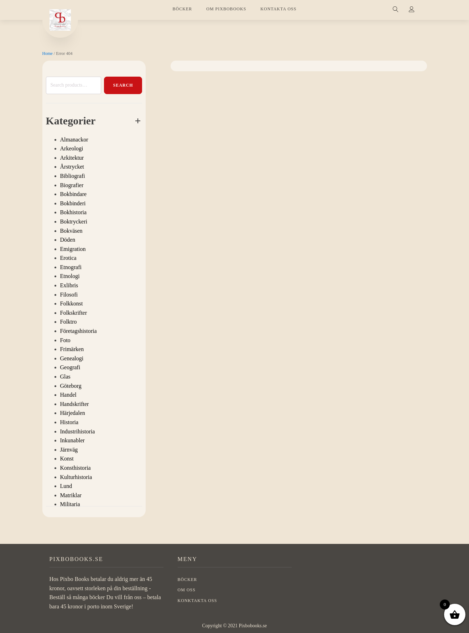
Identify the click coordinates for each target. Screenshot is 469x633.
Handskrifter (74, 404)
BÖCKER (182, 8)
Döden (67, 240)
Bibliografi (72, 176)
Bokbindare (73, 194)
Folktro (68, 322)
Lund (66, 486)
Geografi (70, 367)
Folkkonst (71, 303)
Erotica (68, 258)
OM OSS (187, 589)
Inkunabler (72, 440)
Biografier (72, 185)
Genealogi (72, 358)
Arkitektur (72, 158)
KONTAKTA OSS (278, 8)
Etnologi (70, 276)
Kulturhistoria (76, 477)
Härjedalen (72, 413)
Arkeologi (71, 148)
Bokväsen (71, 231)
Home (47, 53)
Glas (65, 377)
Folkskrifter (73, 313)
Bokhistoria (73, 212)
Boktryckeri (73, 221)
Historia (69, 422)
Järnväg (69, 450)
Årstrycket (72, 167)
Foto (65, 340)
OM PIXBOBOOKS (226, 8)
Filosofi (69, 295)
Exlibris (69, 285)
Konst (67, 459)
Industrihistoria (77, 431)
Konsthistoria (75, 468)
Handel (68, 395)
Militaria (70, 504)
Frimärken (72, 349)
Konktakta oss (197, 600)
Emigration (73, 249)
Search (123, 85)
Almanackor (74, 140)
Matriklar (71, 495)
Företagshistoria (78, 331)
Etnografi (71, 267)
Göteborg (71, 386)
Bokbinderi (73, 203)
